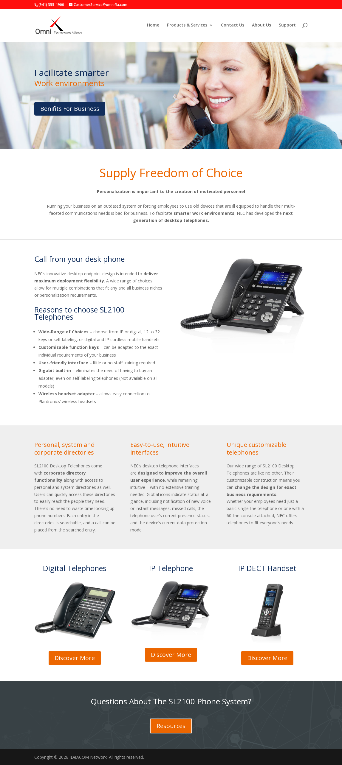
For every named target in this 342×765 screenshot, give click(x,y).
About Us (261, 26)
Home (153, 26)
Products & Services (187, 26)
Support (287, 26)
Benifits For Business (69, 109)
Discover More (75, 658)
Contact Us (232, 26)
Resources (171, 726)
